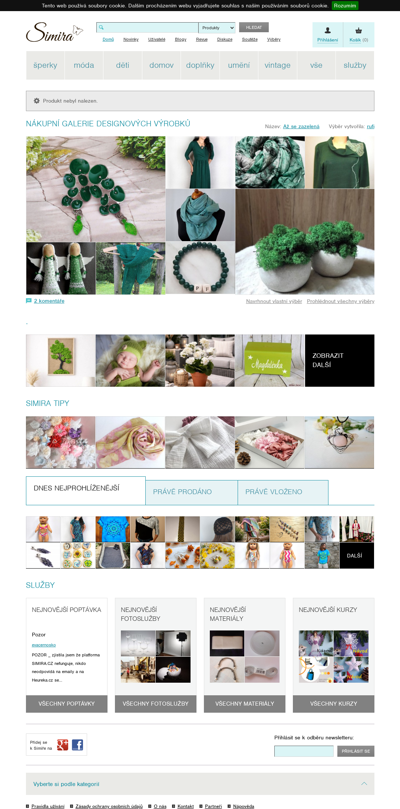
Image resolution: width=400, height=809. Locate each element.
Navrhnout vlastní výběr (274, 301)
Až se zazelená (301, 126)
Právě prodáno (182, 491)
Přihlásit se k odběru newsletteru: (314, 737)
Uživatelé (156, 39)
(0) (359, 40)
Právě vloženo (273, 491)
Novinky (131, 39)
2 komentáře (49, 300)
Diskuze (224, 39)
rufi (370, 126)
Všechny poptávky (67, 704)
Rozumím (345, 5)
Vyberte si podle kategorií (66, 784)
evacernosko (44, 645)
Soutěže (250, 39)
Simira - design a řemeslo (54, 34)
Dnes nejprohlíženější (76, 488)
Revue (202, 39)
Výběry (274, 39)
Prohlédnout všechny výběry (340, 301)
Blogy (180, 39)
